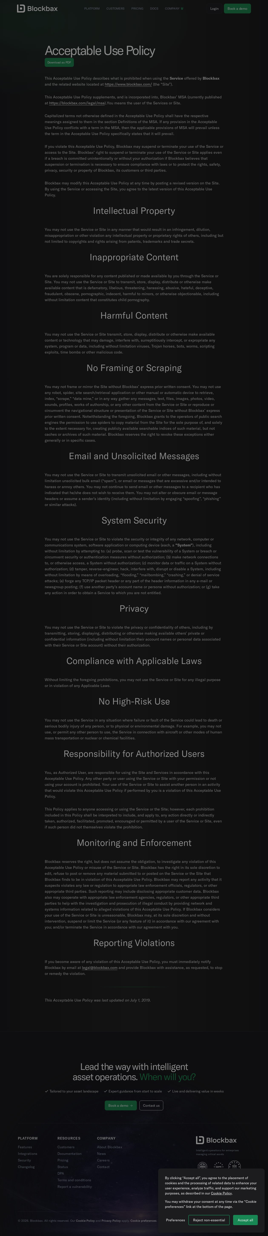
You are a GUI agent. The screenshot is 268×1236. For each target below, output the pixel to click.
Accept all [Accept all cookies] (245, 1220)
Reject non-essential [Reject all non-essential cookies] (209, 1220)
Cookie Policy (221, 1193)
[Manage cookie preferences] (175, 1220)
